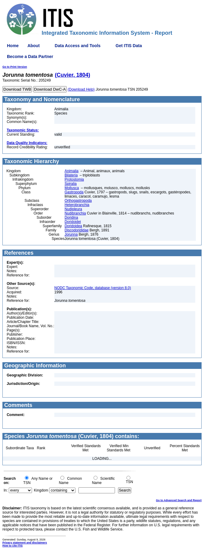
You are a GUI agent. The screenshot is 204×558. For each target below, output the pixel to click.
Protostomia (74, 179)
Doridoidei (73, 222)
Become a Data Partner (30, 56)
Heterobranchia (77, 205)
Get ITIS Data (129, 45)
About (33, 45)
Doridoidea (73, 226)
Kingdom (41, 490)
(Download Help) (81, 89)
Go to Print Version (14, 66)
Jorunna (71, 234)
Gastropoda (74, 192)
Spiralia (71, 184)
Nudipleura (73, 209)
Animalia (71, 171)
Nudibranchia (75, 213)
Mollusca (72, 188)
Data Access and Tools (77, 45)
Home (13, 45)
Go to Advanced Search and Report (179, 500)
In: (6, 490)
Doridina (71, 217)
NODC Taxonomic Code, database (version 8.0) (92, 288)
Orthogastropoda (78, 200)
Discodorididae (76, 230)
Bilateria (71, 175)
